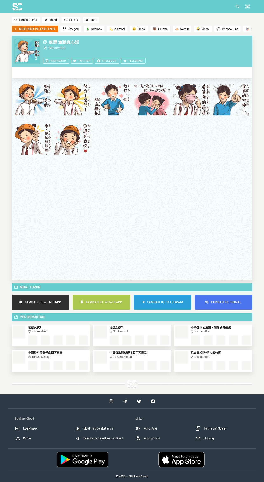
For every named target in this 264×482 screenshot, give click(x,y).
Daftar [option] (23, 438)
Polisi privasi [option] (147, 438)
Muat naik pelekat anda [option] (94, 428)
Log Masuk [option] (26, 428)
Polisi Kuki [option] (146, 428)
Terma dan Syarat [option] (211, 428)
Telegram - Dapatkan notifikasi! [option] (99, 438)
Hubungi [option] (205, 438)
